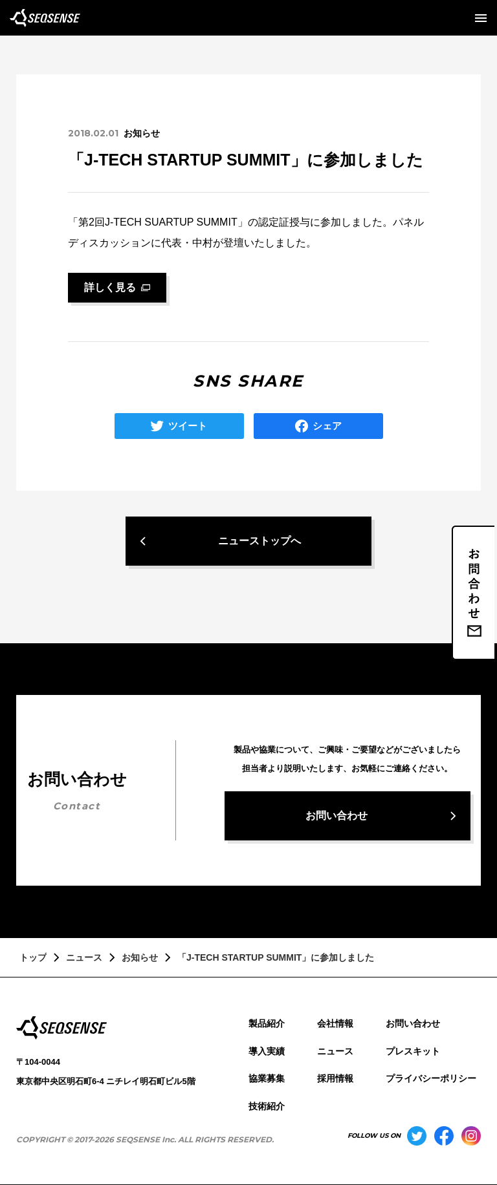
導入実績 (266, 1051)
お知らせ (142, 133)
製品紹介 (266, 1023)
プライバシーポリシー (431, 1078)
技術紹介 (266, 1106)
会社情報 (335, 1023)
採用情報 (335, 1078)
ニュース (335, 1051)
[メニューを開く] (480, 18)
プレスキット (413, 1051)
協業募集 (266, 1078)
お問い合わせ (413, 1023)
